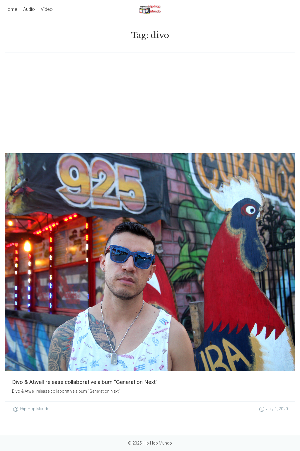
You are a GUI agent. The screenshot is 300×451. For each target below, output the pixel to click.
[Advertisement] (150, 103)
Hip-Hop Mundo (35, 408)
